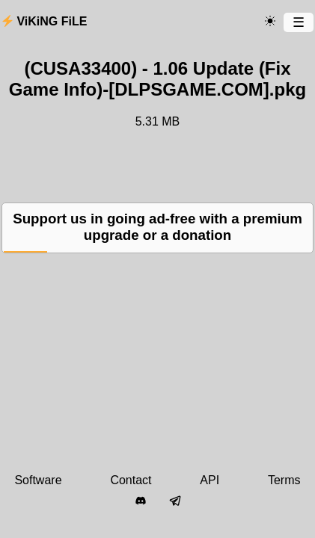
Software (37, 480)
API (209, 480)
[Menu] (299, 22)
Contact (130, 480)
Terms (284, 480)
